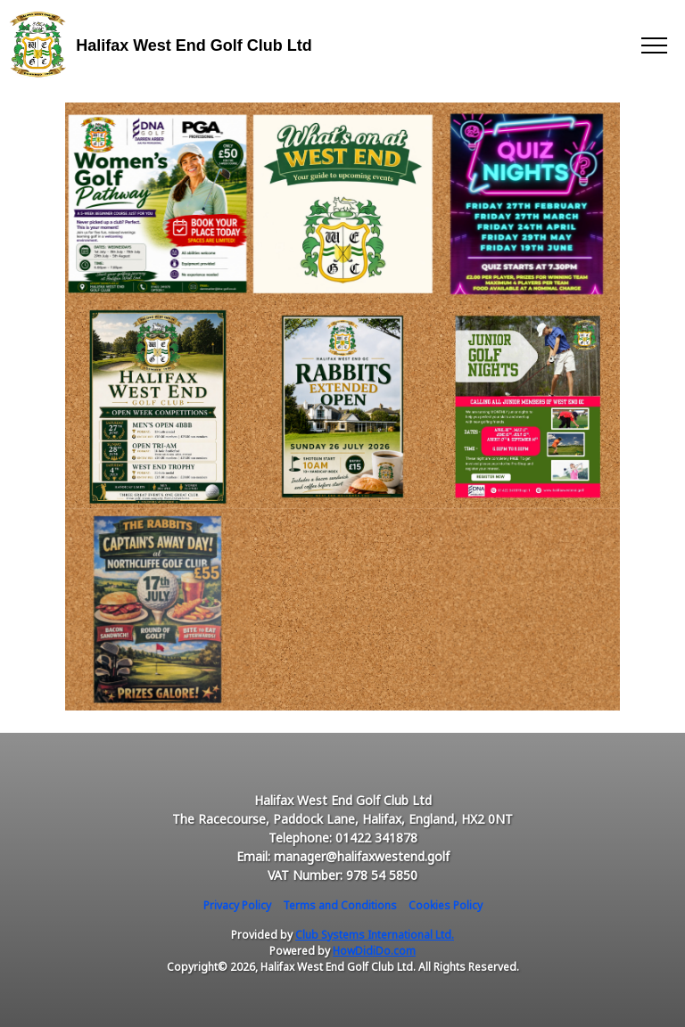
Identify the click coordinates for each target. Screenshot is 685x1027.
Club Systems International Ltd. (374, 934)
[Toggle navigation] (653, 44)
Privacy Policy (237, 905)
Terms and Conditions (340, 905)
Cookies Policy (446, 905)
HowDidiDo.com (374, 950)
